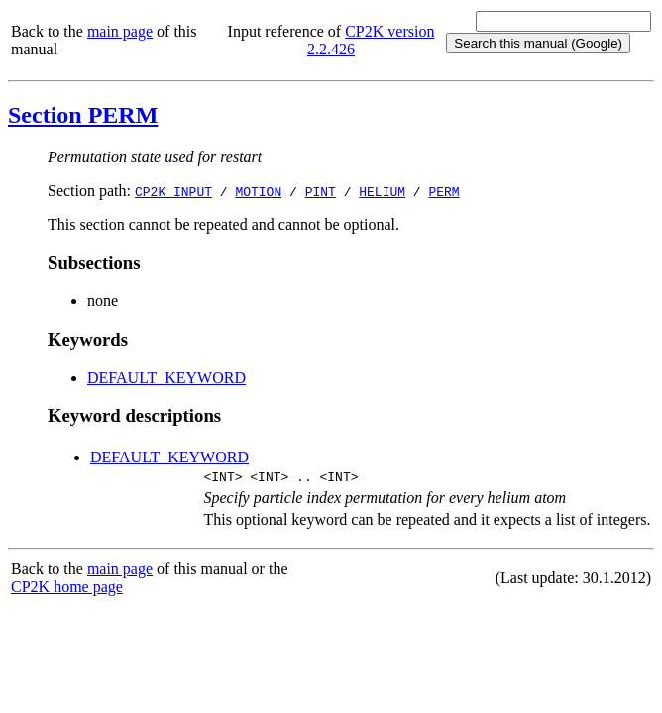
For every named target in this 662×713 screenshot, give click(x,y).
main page (120, 31)
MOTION (258, 191)
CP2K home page (67, 589)
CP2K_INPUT (173, 191)
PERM (443, 191)
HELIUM (382, 191)
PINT (320, 191)
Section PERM (83, 115)
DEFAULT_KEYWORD (166, 377)
